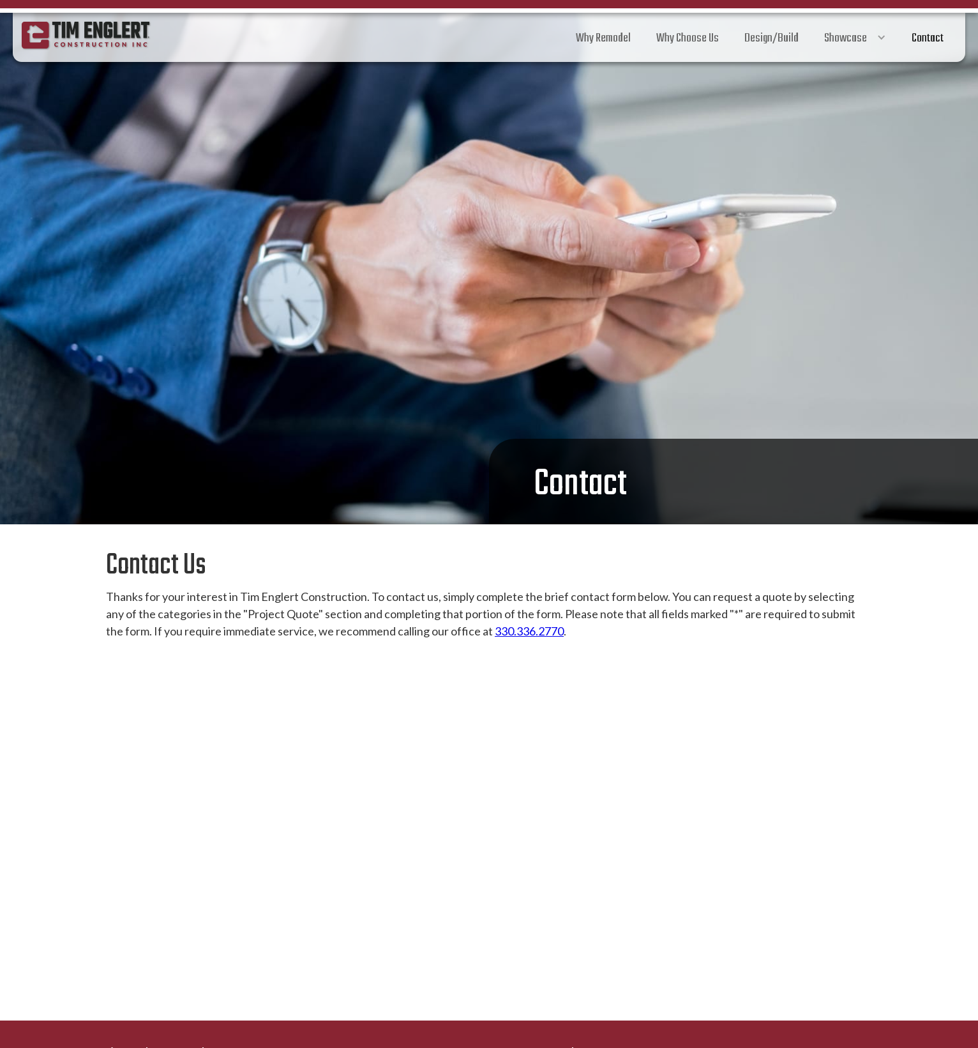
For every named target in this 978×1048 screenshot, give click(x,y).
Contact (928, 38)
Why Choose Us (687, 38)
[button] (855, 37)
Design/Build (771, 38)
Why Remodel (603, 38)
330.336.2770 (529, 631)
